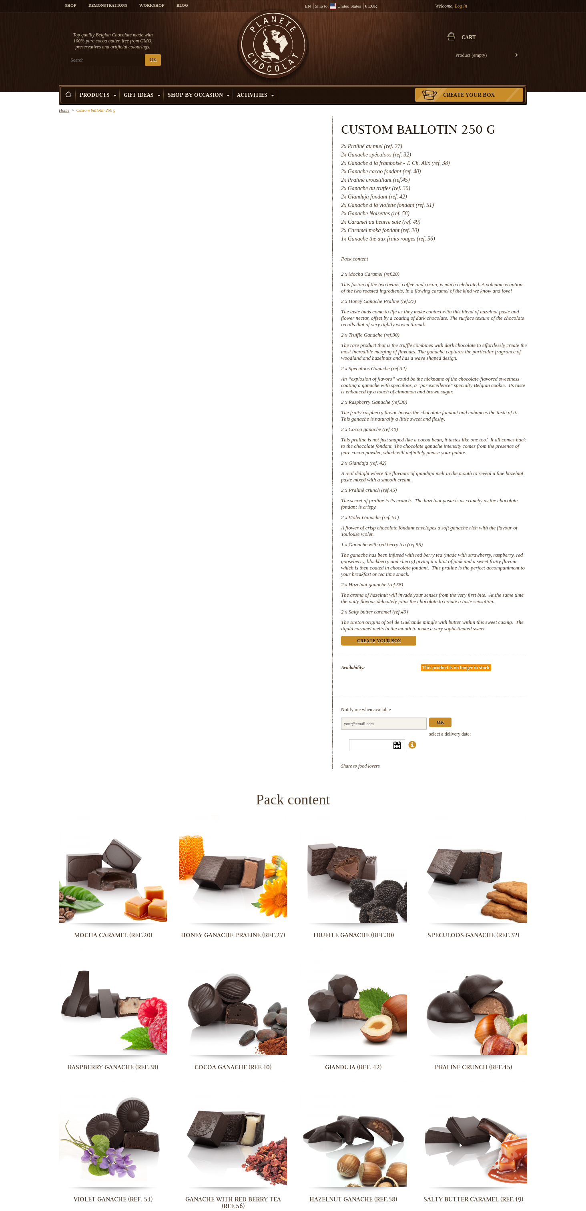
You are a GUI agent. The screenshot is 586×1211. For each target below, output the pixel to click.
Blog (182, 6)
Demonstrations (107, 6)
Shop (70, 6)
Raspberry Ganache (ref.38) (378, 402)
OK (153, 60)
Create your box (469, 95)
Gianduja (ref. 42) (367, 463)
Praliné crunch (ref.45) (373, 490)
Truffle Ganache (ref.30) (374, 335)
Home (64, 110)
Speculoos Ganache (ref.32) (378, 368)
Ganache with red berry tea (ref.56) (386, 544)
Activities (255, 95)
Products (98, 95)
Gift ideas (142, 95)
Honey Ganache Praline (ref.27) (382, 301)
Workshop (152, 6)
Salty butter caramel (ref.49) (378, 612)
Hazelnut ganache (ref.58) (376, 584)
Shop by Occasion (199, 95)
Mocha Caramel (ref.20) (374, 274)
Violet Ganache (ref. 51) (374, 517)
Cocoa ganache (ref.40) (373, 429)
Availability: (353, 667)
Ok (440, 723)
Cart (469, 38)
